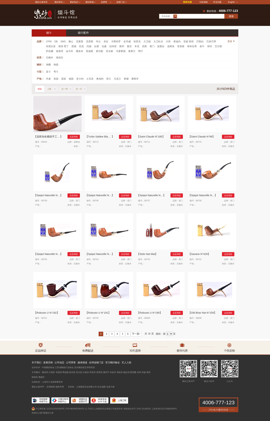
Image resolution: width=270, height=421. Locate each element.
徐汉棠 (79, 372)
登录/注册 (187, 2)
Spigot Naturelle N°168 (101, 254)
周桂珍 (120, 372)
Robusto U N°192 (47, 312)
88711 (147, 142)
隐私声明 (60, 387)
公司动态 (59, 362)
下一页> (136, 334)
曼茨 (129, 46)
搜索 (231, 16)
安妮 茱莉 (188, 41)
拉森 (104, 46)
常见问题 (217, 2)
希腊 (126, 78)
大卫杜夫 (158, 41)
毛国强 (59, 372)
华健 (144, 372)
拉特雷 (113, 46)
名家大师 (110, 387)
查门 (152, 46)
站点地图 (101, 387)
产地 (39, 79)
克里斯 (89, 41)
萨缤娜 (49, 51)
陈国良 (35, 377)
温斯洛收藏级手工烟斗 (49, 136)
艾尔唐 (218, 46)
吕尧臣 (52, 372)
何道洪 (113, 372)
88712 (95, 142)
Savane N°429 (199, 254)
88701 (44, 318)
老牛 (202, 46)
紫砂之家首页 (41, 2)
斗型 (39, 71)
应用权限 (51, 387)
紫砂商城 (89, 2)
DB (56, 41)
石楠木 (49, 57)
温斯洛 (170, 46)
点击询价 (74, 137)
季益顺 (65, 372)
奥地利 (99, 78)
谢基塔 (59, 51)
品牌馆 (104, 2)
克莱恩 (79, 41)
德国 (71, 78)
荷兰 (108, 78)
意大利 (80, 78)
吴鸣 (139, 372)
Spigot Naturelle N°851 (152, 195)
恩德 (73, 46)
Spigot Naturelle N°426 (204, 195)
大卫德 (147, 41)
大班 (168, 41)
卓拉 (105, 41)
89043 (44, 142)
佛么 (70, 41)
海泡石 (59, 57)
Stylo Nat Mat (147, 254)
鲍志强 (126, 372)
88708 (95, 200)
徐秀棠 (99, 372)
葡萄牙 (135, 78)
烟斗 (49, 32)
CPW (49, 41)
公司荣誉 (71, 362)
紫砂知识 (74, 2)
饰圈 (48, 64)
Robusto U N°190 (149, 312)
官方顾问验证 (112, 362)
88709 (44, 200)
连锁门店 (120, 2)
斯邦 (121, 46)
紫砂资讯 (58, 2)
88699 (147, 318)
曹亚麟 (133, 372)
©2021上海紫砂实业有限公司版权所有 (105, 409)
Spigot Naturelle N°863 (50, 195)
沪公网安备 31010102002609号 (50, 409)
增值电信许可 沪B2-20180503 (137, 409)
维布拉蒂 (192, 46)
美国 (56, 78)
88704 (95, 259)
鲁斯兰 (132, 51)
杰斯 (144, 46)
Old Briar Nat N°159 (202, 312)
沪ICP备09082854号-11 (76, 409)
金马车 (69, 51)
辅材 (39, 64)
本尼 (136, 46)
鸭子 (140, 51)
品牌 (39, 41)
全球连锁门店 (96, 362)
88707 (147, 200)
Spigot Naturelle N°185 (50, 254)
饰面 (56, 64)
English (233, 2)
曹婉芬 (41, 377)
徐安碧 (72, 372)
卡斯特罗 (116, 41)
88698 (198, 318)
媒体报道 (82, 362)
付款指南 (203, 2)
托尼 (81, 46)
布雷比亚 (51, 46)
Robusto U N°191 (98, 312)
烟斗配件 (83, 32)
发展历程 (48, 362)
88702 (198, 259)
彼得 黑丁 (63, 46)
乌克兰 (117, 78)
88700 (95, 318)
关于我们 (36, 362)
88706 (198, 200)
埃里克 (137, 41)
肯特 (209, 46)
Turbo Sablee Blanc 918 (101, 136)
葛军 (148, 372)
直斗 (48, 71)
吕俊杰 (86, 372)
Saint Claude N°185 (150, 136)
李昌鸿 (92, 372)
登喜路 (180, 46)
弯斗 (56, 71)
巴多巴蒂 (211, 41)
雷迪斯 (89, 51)
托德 (89, 46)
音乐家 (109, 51)
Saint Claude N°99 (201, 136)
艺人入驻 (126, 362)
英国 (63, 78)
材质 (39, 57)
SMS (63, 41)
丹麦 (48, 78)
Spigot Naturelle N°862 (101, 195)
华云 (98, 41)
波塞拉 (160, 46)
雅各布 (79, 51)
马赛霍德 (121, 51)
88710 (198, 142)
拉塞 (96, 46)
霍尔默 (99, 51)
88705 (44, 259)
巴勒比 (200, 41)
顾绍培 (45, 372)
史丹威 (127, 41)
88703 (147, 259)
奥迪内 (177, 41)
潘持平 (106, 372)
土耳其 (90, 78)
